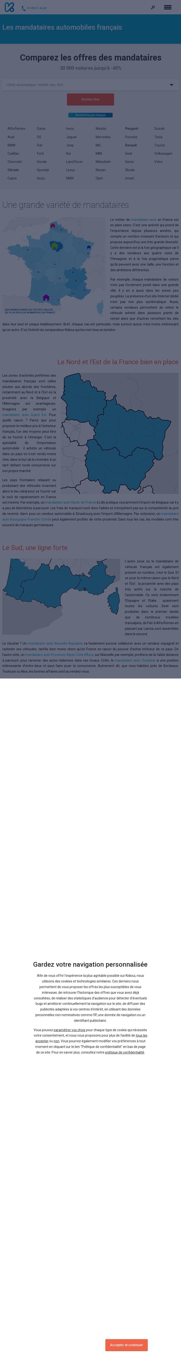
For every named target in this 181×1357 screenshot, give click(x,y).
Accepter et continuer (126, 1345)
